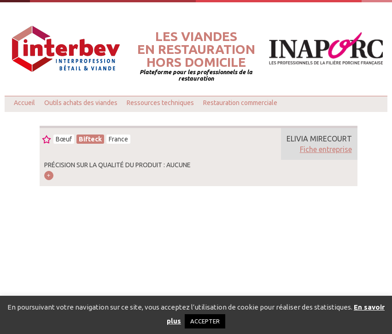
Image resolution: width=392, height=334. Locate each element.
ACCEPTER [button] (205, 321)
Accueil (24, 102)
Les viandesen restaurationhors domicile (196, 49)
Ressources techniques (160, 102)
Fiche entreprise (326, 149)
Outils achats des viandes (80, 102)
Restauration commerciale (240, 102)
